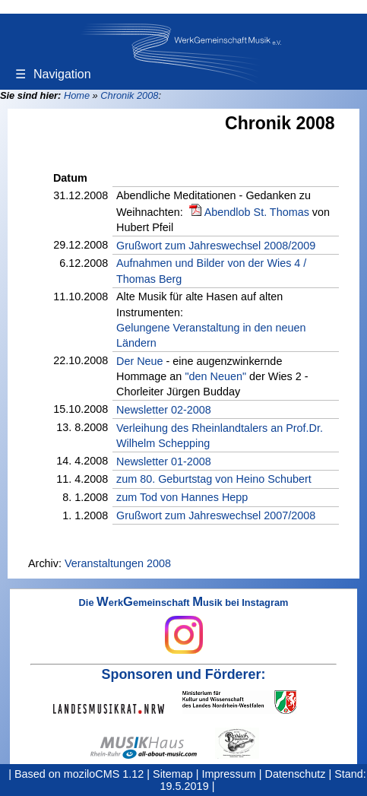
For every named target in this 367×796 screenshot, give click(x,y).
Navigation (53, 74)
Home (77, 95)
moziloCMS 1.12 (104, 774)
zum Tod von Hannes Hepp (182, 497)
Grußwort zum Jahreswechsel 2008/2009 (215, 245)
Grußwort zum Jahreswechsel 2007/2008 (215, 515)
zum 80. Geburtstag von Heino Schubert (214, 479)
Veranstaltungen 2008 (118, 563)
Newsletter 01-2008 (163, 461)
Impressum (229, 774)
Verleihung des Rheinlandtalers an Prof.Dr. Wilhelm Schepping (219, 435)
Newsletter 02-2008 (163, 410)
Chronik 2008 (129, 95)
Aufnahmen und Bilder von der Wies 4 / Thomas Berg (211, 270)
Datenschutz (295, 774)
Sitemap (173, 774)
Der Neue (139, 361)
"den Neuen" (215, 376)
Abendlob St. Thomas (256, 212)
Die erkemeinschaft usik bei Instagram (184, 626)
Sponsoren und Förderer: (184, 674)
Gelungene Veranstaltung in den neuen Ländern (211, 335)
